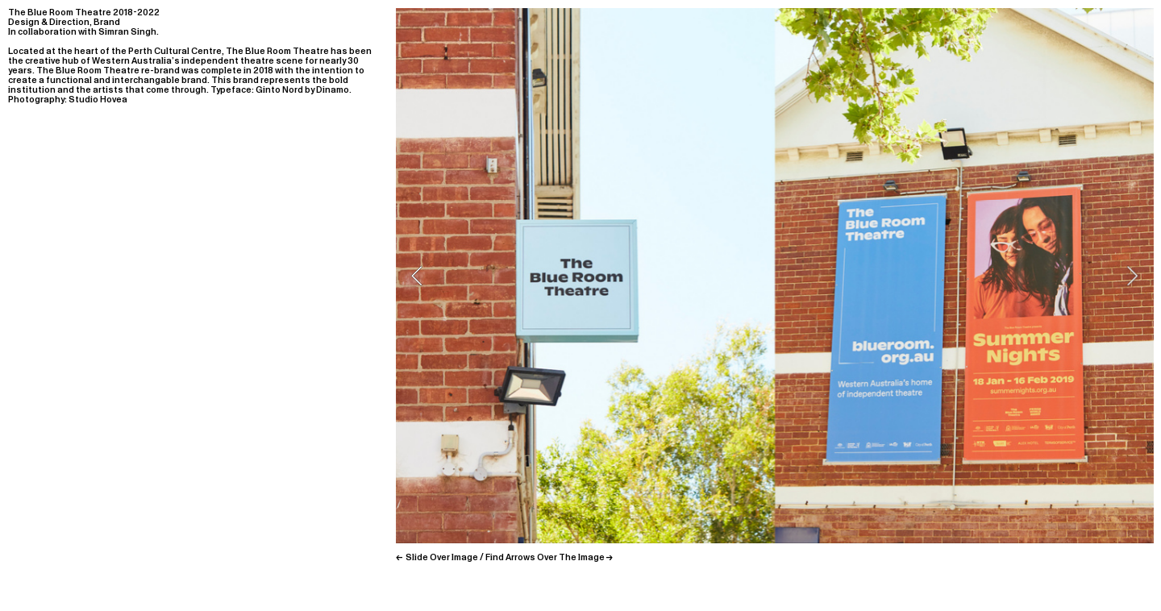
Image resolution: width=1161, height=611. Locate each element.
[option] (775, 275)
